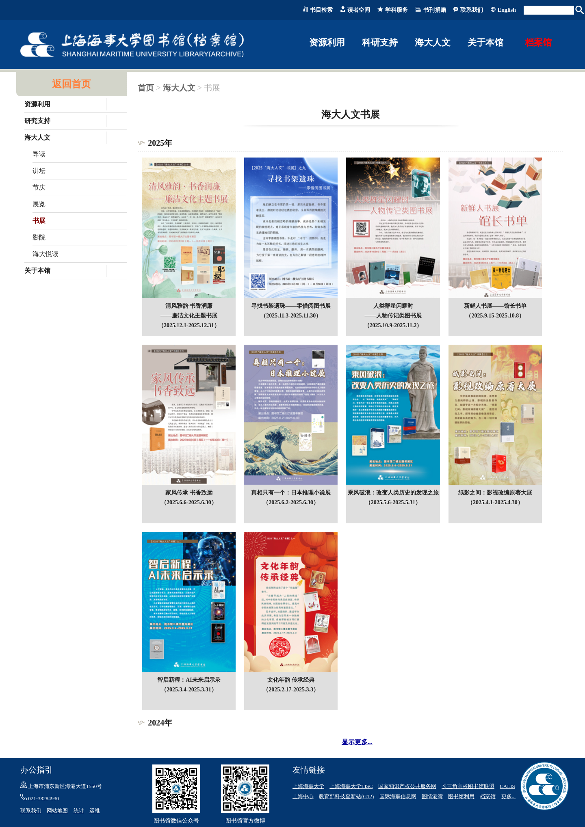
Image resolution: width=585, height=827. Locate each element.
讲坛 (39, 170)
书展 (39, 220)
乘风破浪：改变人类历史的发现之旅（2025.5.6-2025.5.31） (393, 492)
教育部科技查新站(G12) (346, 796)
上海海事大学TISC (351, 786)
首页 (146, 87)
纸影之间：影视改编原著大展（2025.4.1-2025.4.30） (495, 492)
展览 (39, 204)
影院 (39, 237)
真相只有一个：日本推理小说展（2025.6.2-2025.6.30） (291, 492)
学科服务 (396, 10)
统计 (79, 811)
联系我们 (471, 10)
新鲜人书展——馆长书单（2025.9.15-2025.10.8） (495, 306)
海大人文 (179, 87)
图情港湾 (432, 796)
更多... (508, 796)
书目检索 (321, 10)
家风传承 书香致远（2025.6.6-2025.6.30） (189, 492)
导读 (39, 154)
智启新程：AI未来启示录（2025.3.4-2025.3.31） (189, 680)
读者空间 (358, 10)
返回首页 (71, 84)
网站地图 (57, 811)
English (507, 10)
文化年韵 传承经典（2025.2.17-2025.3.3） (291, 680)
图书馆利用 (461, 796)
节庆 (39, 187)
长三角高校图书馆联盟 (468, 786)
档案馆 (538, 42)
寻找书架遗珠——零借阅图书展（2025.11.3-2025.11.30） (291, 306)
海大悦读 (45, 253)
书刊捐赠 (434, 10)
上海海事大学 (308, 786)
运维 (94, 811)
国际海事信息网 (397, 796)
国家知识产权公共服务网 (407, 786)
